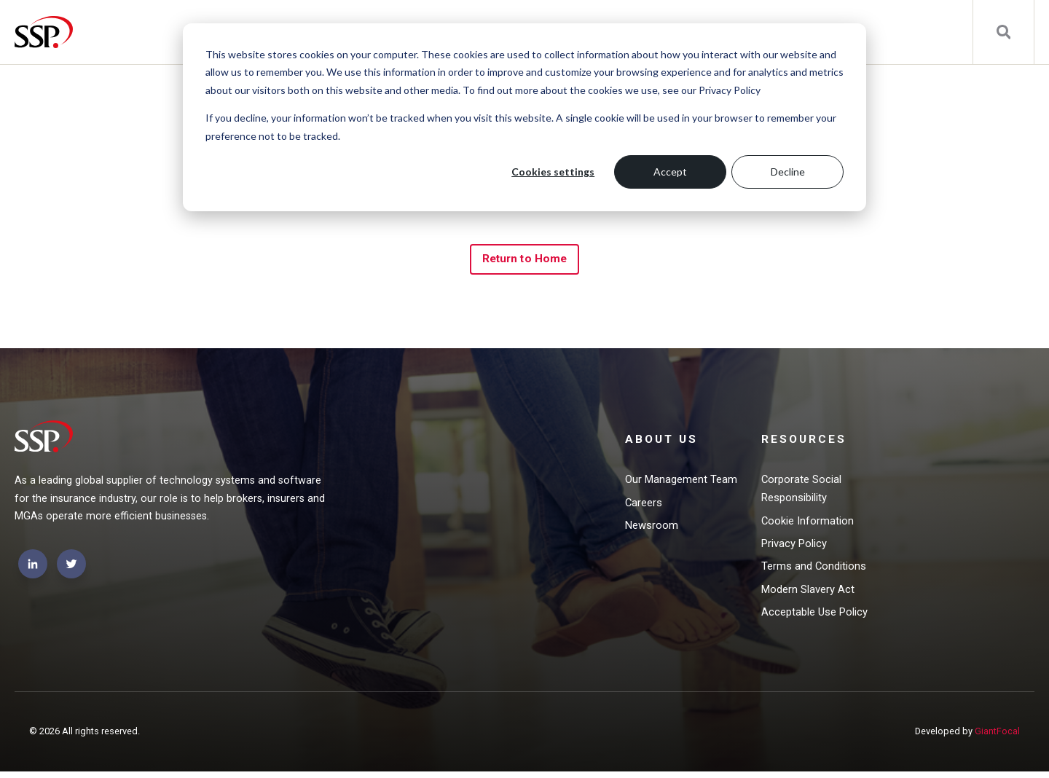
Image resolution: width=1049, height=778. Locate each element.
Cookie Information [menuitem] (807, 524)
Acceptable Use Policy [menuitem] (814, 618)
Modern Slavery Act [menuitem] (808, 595)
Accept (670, 171)
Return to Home (525, 260)
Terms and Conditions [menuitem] (814, 571)
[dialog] (524, 117)
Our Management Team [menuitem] (681, 482)
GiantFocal (997, 738)
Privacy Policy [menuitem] (794, 547)
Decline (788, 171)
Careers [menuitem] (644, 505)
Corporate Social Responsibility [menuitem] (801, 492)
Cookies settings (552, 171)
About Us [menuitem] (663, 441)
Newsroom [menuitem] (652, 528)
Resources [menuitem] (804, 441)
